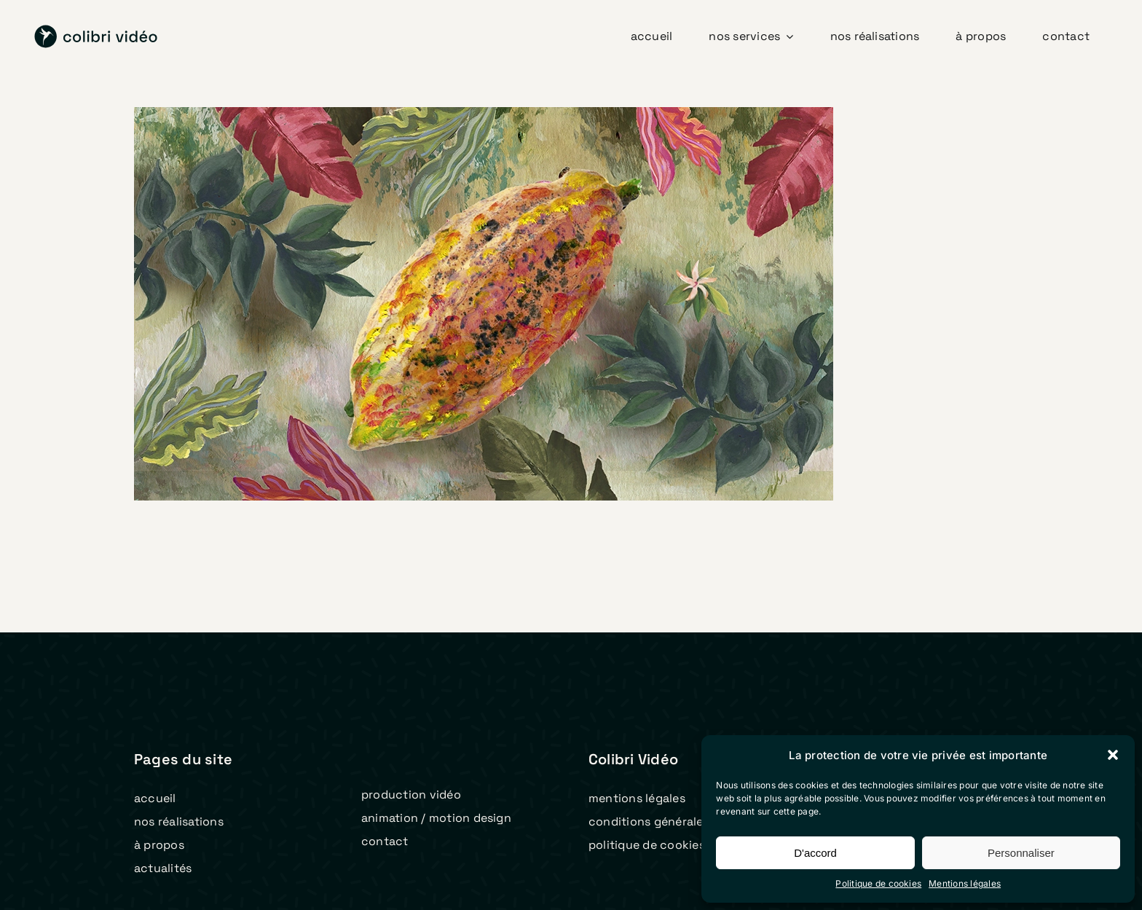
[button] (1113, 755)
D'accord (815, 853)
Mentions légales (965, 883)
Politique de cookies (878, 883)
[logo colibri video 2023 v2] (96, 30)
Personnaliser (1021, 853)
